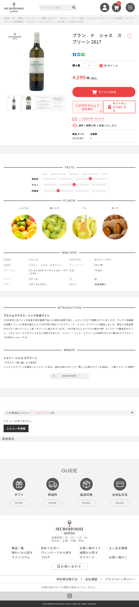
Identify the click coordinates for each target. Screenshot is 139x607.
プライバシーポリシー (120, 579)
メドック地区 (77, 18)
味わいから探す (22, 552)
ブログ (45, 557)
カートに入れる (104, 92)
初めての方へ (50, 548)
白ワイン (52, 18)
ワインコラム (21, 557)
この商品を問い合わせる (91, 118)
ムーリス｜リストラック (99, 18)
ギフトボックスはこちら (119, 107)
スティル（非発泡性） (14, 21)
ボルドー (64, 18)
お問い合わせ (71, 566)
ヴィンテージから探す (56, 552)
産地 (20, 18)
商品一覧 (18, 548)
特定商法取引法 (67, 579)
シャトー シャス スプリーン (41, 21)
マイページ (87, 557)
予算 (43, 18)
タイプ (129, 18)
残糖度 (35, 190)
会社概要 (91, 579)
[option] (36, 61)
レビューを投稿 (16, 428)
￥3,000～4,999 (75, 21)
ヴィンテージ (31, 18)
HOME (7, 18)
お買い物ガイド (90, 548)
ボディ (35, 184)
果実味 (35, 178)
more (19, 503)
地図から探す (89, 552)
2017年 (61, 21)
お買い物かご (118, 557)
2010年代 (118, 18)
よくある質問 (118, 548)
